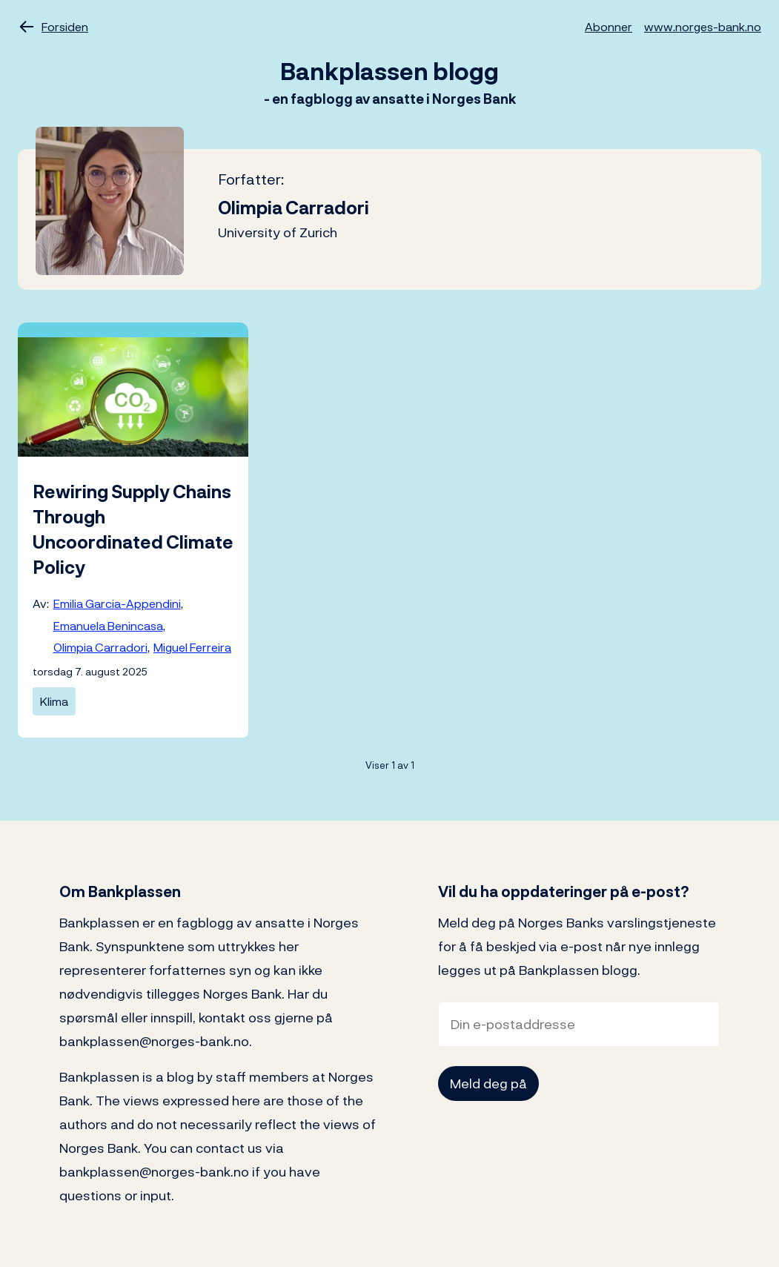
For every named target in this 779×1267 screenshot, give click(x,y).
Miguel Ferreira (192, 647)
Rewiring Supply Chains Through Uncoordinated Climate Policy (133, 529)
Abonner (608, 27)
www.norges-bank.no (702, 27)
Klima (54, 701)
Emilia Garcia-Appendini (117, 603)
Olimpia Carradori (100, 647)
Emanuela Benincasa (108, 626)
